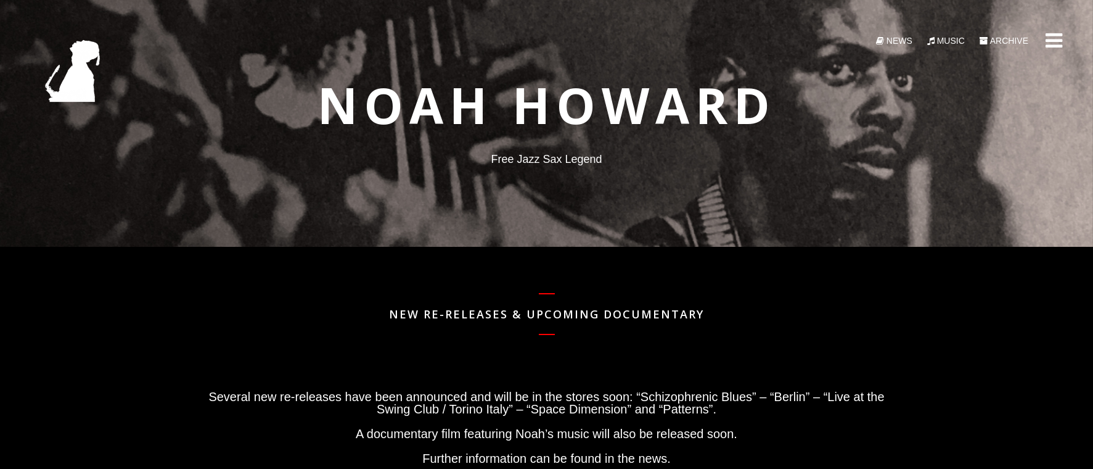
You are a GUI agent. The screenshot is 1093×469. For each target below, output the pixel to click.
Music (946, 41)
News (894, 41)
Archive (1004, 41)
